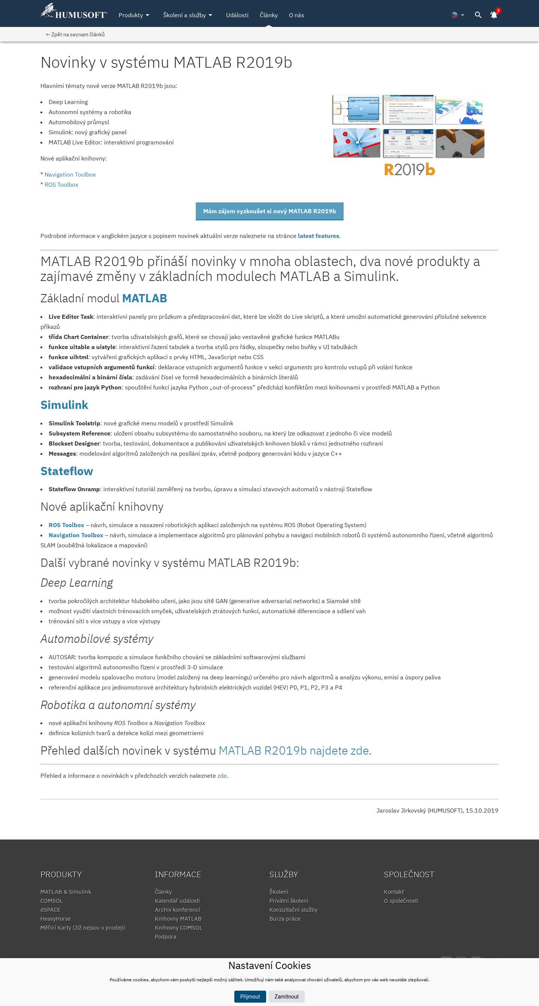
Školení (279, 891)
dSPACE (50, 909)
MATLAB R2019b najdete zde (294, 750)
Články (269, 15)
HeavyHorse (55, 918)
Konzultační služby (293, 909)
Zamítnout (287, 997)
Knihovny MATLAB (178, 918)
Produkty (135, 15)
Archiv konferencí (177, 909)
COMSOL (51, 900)
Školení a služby (189, 15)
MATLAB (144, 298)
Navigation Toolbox (76, 535)
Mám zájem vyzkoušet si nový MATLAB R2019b (269, 211)
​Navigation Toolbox (70, 174)
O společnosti (401, 900)
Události (237, 15)
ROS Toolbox (66, 525)
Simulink (64, 404)
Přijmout (250, 997)
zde (222, 775)
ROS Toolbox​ (61, 184)
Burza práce (285, 918)
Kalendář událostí (177, 900)
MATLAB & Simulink (65, 891)
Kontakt (394, 891)
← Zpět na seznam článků (75, 34)
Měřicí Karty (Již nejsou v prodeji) (82, 927)
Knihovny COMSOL (178, 927)
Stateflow (66, 470)
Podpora (165, 936)
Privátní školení (289, 900)
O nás (296, 15)
